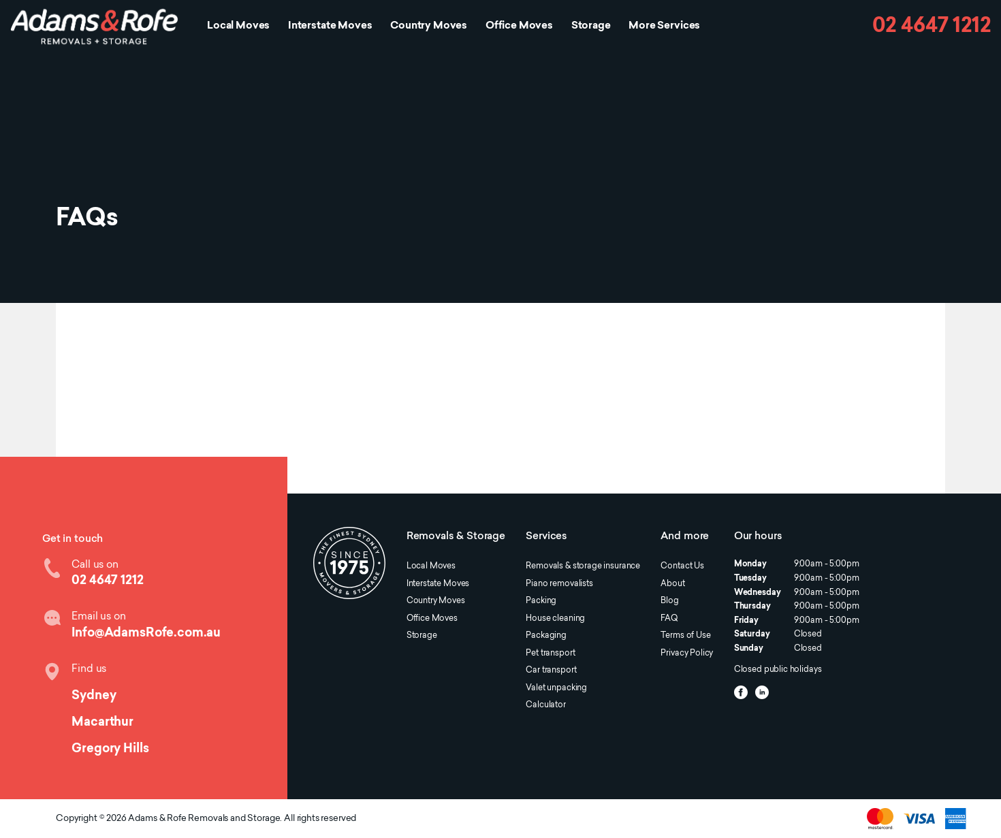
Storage (591, 26)
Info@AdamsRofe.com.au (146, 633)
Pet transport (550, 653)
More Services (664, 26)
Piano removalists (559, 584)
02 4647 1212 (931, 26)
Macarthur (102, 722)
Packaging (546, 636)
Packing (541, 601)
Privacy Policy (687, 653)
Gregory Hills (110, 749)
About (672, 584)
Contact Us (682, 566)
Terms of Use (685, 636)
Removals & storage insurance (583, 566)
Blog (669, 601)
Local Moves (238, 26)
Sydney (94, 696)
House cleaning (555, 619)
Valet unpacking (556, 688)
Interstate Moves (330, 26)
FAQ (669, 619)
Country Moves (428, 26)
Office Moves (519, 26)
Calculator (545, 705)
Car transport (551, 670)
